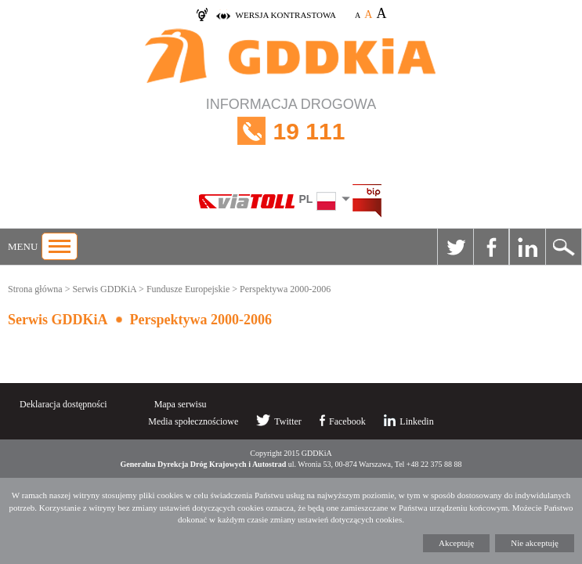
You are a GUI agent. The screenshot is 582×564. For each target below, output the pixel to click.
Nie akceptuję (535, 543)
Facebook (491, 247)
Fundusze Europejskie (188, 289)
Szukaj (563, 247)
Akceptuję (456, 543)
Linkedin (527, 247)
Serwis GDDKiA (104, 289)
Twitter (455, 247)
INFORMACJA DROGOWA (291, 131)
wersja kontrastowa (286, 15)
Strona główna (35, 289)
